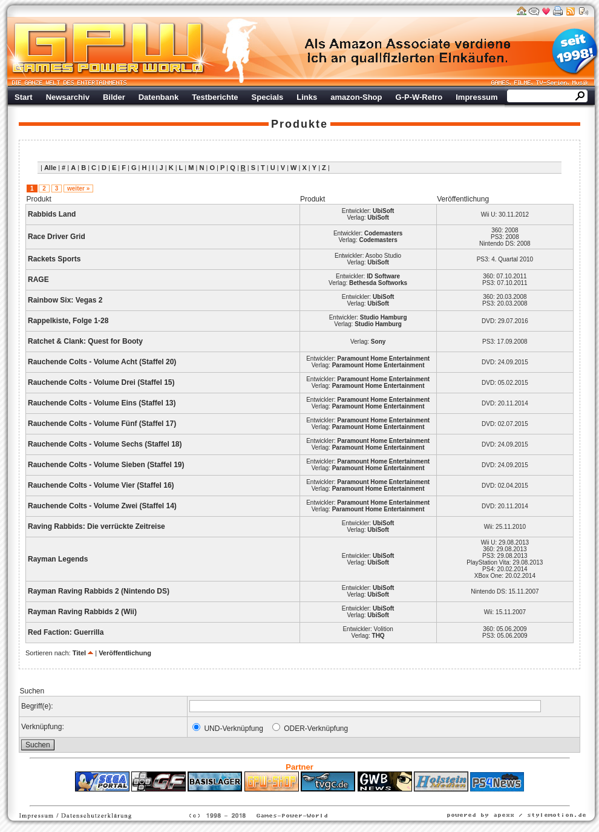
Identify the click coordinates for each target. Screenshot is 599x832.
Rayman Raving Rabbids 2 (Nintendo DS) (98, 591)
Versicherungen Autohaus (337, 797)
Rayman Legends (58, 559)
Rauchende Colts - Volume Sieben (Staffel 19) (106, 464)
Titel (79, 653)
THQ (378, 635)
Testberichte (215, 97)
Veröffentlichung (125, 653)
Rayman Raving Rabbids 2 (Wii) (82, 612)
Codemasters (383, 233)
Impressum (476, 97)
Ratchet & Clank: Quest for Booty (85, 341)
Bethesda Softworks (378, 283)
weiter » (78, 188)
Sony (378, 341)
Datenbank (158, 97)
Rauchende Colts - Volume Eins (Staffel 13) (102, 403)
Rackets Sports (54, 259)
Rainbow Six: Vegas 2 (65, 300)
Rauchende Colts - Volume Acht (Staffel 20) (102, 362)
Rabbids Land (52, 214)
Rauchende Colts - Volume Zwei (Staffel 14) (102, 506)
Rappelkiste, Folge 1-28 (68, 320)
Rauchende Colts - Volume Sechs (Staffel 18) (105, 444)
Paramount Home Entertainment (383, 358)
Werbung (408, 51)
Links (306, 97)
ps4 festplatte (240, 797)
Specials (268, 97)
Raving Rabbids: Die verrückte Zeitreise (96, 526)
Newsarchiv (68, 97)
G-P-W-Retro (419, 97)
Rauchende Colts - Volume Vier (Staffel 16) (101, 485)
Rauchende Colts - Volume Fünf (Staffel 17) (102, 423)
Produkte (299, 124)
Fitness (278, 797)
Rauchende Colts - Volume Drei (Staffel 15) (101, 382)
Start (24, 97)
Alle (50, 167)
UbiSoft (383, 211)
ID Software (383, 276)
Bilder (114, 97)
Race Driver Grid (56, 236)
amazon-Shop (356, 97)
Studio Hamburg (383, 317)
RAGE (38, 279)
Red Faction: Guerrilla (65, 632)
